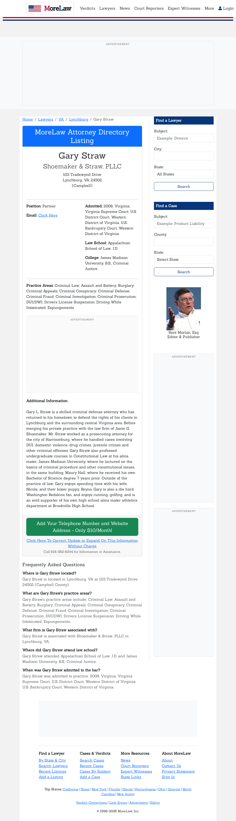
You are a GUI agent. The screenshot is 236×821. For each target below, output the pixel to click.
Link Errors (118, 803)
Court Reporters (135, 765)
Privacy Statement (178, 771)
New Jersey (126, 794)
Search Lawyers (53, 765)
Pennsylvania (145, 789)
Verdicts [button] (87, 8)
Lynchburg (78, 119)
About (167, 760)
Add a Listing (51, 777)
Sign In (168, 777)
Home (27, 119)
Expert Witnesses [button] (184, 8)
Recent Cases (91, 765)
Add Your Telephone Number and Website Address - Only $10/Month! (82, 526)
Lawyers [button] (107, 8)
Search (183, 186)
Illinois (127, 789)
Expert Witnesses (136, 771)
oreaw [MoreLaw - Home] (50, 8)
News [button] (125, 8)
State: (159, 167)
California (70, 789)
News (125, 760)
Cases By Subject (95, 771)
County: (160, 234)
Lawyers (45, 119)
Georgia (174, 789)
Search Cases (92, 760)
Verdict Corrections (91, 803)
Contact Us (171, 765)
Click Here (48, 215)
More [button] (209, 8)
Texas (84, 789)
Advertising (138, 803)
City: (158, 149)
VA (61, 119)
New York (99, 789)
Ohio (161, 789)
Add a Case (90, 777)
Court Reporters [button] (149, 8)
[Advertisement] (118, 80)
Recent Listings (52, 771)
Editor (155, 803)
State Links (131, 777)
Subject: (161, 131)
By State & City (52, 760)
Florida (114, 789)
